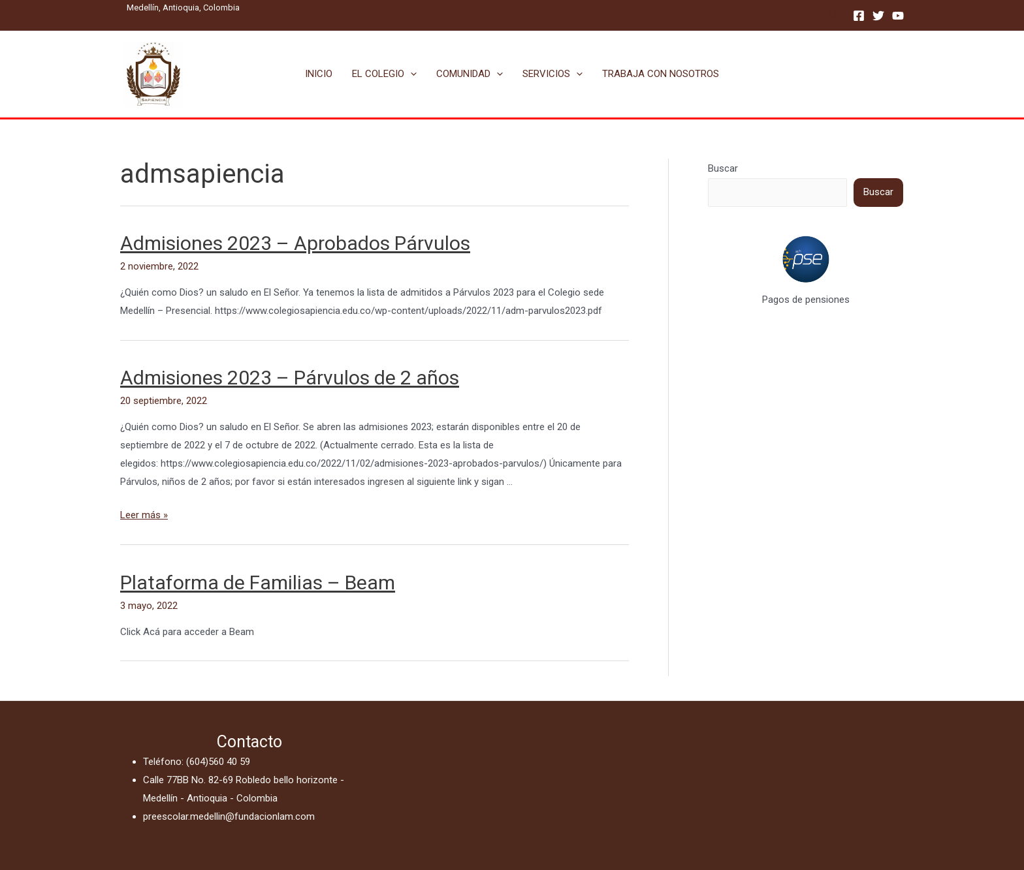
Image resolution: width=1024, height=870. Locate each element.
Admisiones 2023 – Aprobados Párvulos (295, 243)
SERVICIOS (552, 74)
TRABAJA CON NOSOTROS (660, 74)
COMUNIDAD (469, 74)
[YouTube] (898, 16)
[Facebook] (859, 16)
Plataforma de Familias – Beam (257, 582)
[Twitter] (878, 16)
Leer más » (144, 515)
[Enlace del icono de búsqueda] (834, 15)
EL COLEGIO (384, 74)
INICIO (318, 74)
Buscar (723, 168)
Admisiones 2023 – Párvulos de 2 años (289, 377)
